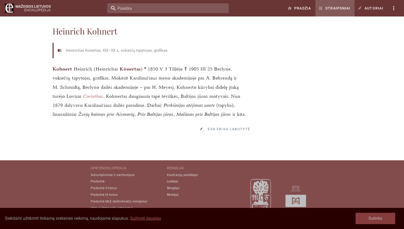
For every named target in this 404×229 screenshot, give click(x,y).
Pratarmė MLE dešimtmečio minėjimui (119, 201)
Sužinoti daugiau (145, 218)
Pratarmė (98, 181)
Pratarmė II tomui (104, 188)
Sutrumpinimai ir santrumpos (113, 175)
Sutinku (375, 218)
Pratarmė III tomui (104, 195)
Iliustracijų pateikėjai (182, 175)
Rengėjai (173, 188)
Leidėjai (172, 181)
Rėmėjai (173, 195)
